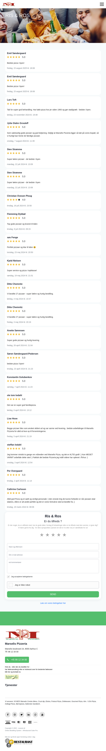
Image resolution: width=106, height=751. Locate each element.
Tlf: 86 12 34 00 (11, 652)
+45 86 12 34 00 (17, 659)
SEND (53, 594)
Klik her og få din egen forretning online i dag (20, 737)
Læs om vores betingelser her (53, 603)
